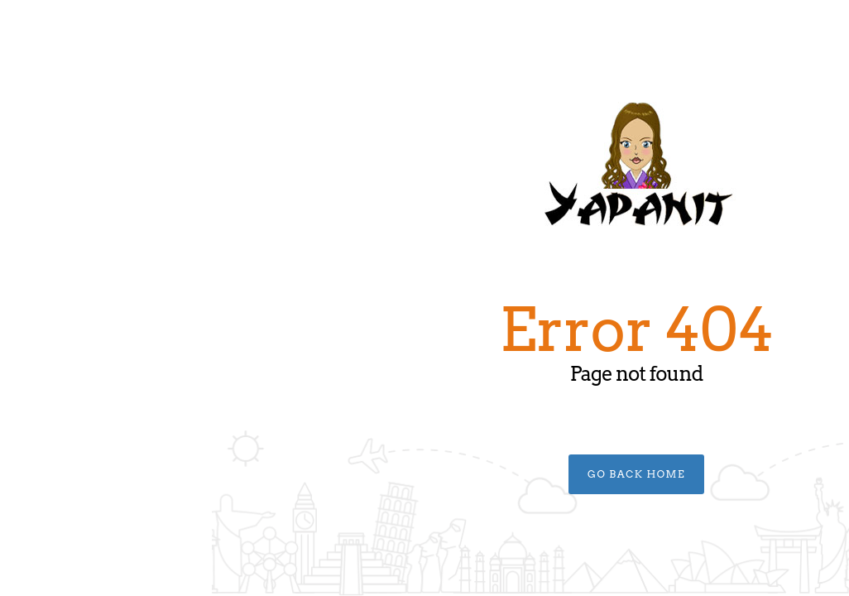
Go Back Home (424, 474)
